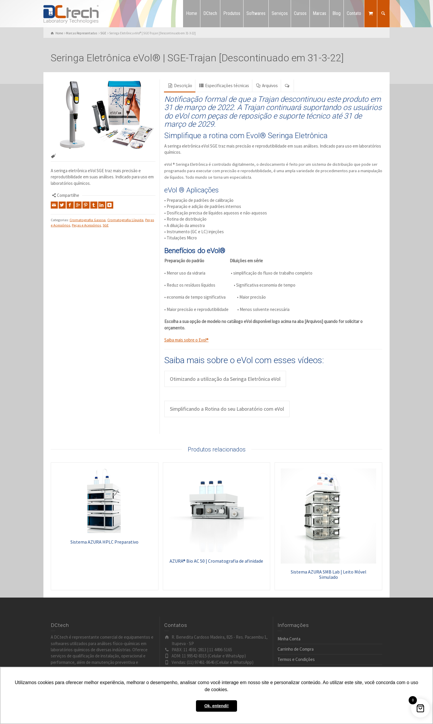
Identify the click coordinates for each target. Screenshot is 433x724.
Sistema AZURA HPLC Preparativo (104, 542)
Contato (354, 13)
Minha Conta (289, 639)
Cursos (300, 13)
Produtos (231, 13)
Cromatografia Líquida (125, 220)
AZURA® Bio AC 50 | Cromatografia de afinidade (216, 561)
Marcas (319, 13)
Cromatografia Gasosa (88, 220)
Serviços (280, 13)
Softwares (255, 13)
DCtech (210, 13)
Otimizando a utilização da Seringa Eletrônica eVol (225, 378)
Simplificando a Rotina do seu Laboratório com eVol (227, 408)
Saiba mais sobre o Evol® (186, 340)
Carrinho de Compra (296, 649)
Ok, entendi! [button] (216, 705)
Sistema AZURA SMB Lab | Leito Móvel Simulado (328, 574)
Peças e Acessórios (86, 225)
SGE (106, 225)
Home (191, 13)
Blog (336, 13)
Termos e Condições (296, 659)
